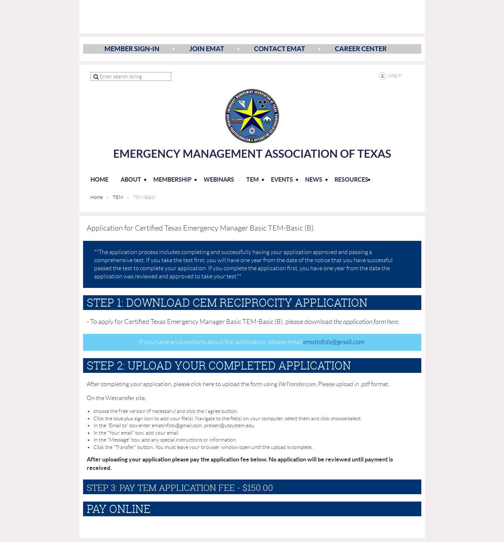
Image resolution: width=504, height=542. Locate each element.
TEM (118, 197)
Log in (395, 75)
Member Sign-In (132, 49)
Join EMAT (206, 49)
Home (96, 197)
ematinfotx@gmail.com (333, 342)
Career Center (361, 49)
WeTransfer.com (297, 384)
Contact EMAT (279, 49)
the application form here (365, 322)
